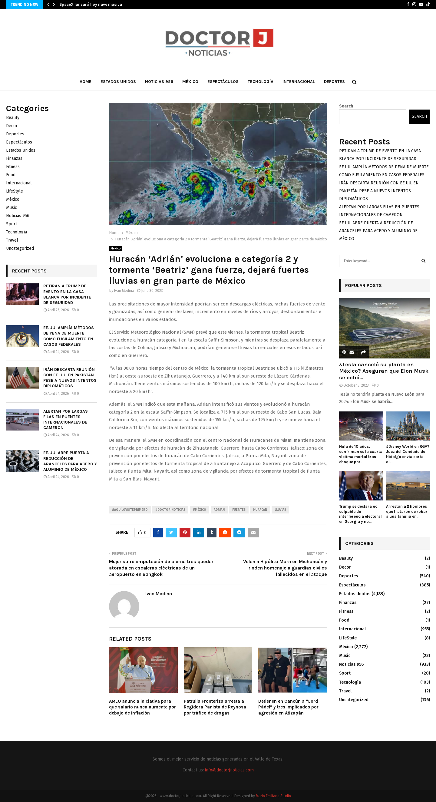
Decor (12, 125)
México (190, 81)
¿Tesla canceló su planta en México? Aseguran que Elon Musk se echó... (383, 371)
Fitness (13, 166)
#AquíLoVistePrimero (130, 510)
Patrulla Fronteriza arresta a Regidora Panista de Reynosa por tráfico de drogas (215, 707)
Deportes (334, 81)
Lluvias (280, 510)
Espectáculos (223, 81)
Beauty (12, 117)
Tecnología (260, 81)
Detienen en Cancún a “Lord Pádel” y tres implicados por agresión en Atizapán (288, 707)
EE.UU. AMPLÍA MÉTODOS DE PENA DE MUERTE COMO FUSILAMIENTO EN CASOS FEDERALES (68, 336)
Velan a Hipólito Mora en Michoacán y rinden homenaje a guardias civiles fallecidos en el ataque (285, 568)
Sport (11, 223)
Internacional (298, 81)
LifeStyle (14, 191)
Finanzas (14, 158)
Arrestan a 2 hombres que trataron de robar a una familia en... (407, 511)
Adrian (219, 510)
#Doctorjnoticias (170, 510)
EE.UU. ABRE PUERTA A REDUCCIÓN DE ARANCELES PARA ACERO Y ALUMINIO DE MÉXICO (70, 461)
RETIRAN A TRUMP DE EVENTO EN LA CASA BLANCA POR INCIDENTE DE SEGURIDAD (67, 294)
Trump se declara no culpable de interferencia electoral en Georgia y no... (360, 514)
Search (346, 106)
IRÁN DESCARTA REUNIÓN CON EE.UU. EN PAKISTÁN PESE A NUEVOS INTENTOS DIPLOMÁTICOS (70, 378)
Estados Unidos (118, 81)
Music (11, 207)
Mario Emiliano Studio (273, 796)
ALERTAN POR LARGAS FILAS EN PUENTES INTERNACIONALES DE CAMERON (65, 420)
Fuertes (239, 510)
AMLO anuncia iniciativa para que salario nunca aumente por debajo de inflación (142, 707)
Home (85, 81)
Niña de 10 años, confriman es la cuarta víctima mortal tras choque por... (360, 454)
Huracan (260, 510)
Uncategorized (20, 248)
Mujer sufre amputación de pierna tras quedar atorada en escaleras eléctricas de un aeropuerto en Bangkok (161, 568)
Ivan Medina (124, 291)
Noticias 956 (159, 81)
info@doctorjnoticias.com (229, 770)
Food (10, 174)
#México (199, 510)
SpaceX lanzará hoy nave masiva (90, 4)
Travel (12, 240)
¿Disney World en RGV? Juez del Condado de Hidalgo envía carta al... (407, 454)
